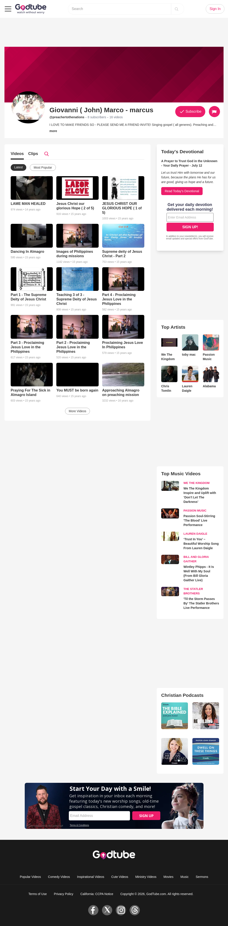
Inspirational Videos (90, 877)
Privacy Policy (63, 894)
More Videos (77, 411)
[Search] (176, 9)
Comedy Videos (59, 877)
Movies (168, 877)
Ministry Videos (146, 877)
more (53, 131)
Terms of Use (37, 894)
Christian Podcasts (182, 695)
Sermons (202, 877)
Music (185, 877)
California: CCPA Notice (96, 894)
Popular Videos (30, 877)
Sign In (215, 9)
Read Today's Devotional (182, 191)
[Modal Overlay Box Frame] (190, 222)
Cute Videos (119, 877)
